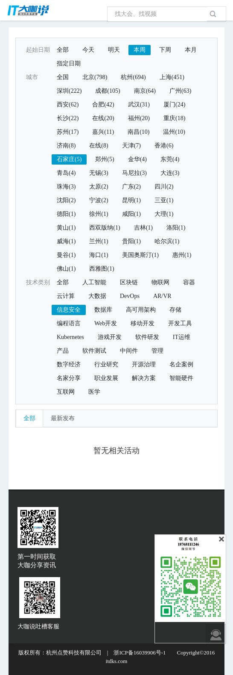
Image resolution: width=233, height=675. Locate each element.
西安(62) (68, 104)
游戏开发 (110, 337)
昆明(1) (131, 200)
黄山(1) (66, 227)
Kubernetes (70, 337)
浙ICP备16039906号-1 (140, 652)
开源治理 (144, 364)
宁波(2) (98, 200)
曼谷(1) (66, 255)
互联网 (66, 392)
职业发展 (106, 378)
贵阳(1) (131, 241)
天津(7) (131, 145)
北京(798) (94, 77)
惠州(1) (181, 255)
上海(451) (172, 77)
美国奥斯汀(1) (140, 255)
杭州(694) (133, 77)
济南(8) (66, 145)
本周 (140, 50)
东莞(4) (169, 159)
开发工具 (180, 323)
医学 (94, 392)
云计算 (66, 296)
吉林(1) (143, 227)
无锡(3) (98, 173)
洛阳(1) (175, 227)
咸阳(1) (131, 214)
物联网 (160, 282)
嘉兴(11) (103, 132)
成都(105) (107, 91)
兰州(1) (98, 241)
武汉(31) (139, 104)
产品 (63, 351)
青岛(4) (66, 173)
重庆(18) (174, 118)
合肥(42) (103, 104)
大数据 (97, 296)
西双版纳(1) (104, 227)
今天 (88, 50)
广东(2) (131, 186)
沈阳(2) (66, 200)
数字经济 (69, 364)
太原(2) (98, 186)
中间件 (129, 351)
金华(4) (137, 159)
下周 (165, 50)
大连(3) (169, 173)
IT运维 (181, 337)
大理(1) (163, 214)
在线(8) (98, 145)
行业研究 (106, 364)
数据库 (103, 310)
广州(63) (180, 91)
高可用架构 (141, 310)
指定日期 (69, 63)
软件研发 (147, 337)
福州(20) (139, 118)
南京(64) (145, 91)
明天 (114, 50)
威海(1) (66, 241)
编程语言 (69, 323)
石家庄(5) (69, 159)
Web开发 (105, 323)
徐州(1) (98, 214)
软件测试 (94, 351)
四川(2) (163, 186)
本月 (191, 50)
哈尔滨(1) (166, 241)
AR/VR (162, 296)
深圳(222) (69, 91)
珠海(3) (66, 186)
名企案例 (181, 364)
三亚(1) (163, 200)
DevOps (130, 296)
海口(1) (98, 255)
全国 (63, 77)
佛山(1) (66, 268)
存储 (175, 310)
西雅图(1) (101, 268)
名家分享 (69, 378)
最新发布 (63, 418)
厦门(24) (174, 104)
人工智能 (94, 282)
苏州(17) (68, 132)
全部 (63, 50)
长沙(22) (68, 118)
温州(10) (174, 132)
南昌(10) (138, 132)
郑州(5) (104, 159)
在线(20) (103, 118)
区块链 (129, 282)
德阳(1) (66, 214)
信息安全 (69, 310)
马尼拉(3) (134, 173)
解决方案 (144, 378)
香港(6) (163, 145)
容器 (189, 282)
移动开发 (142, 323)
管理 (157, 351)
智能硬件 (181, 378)
